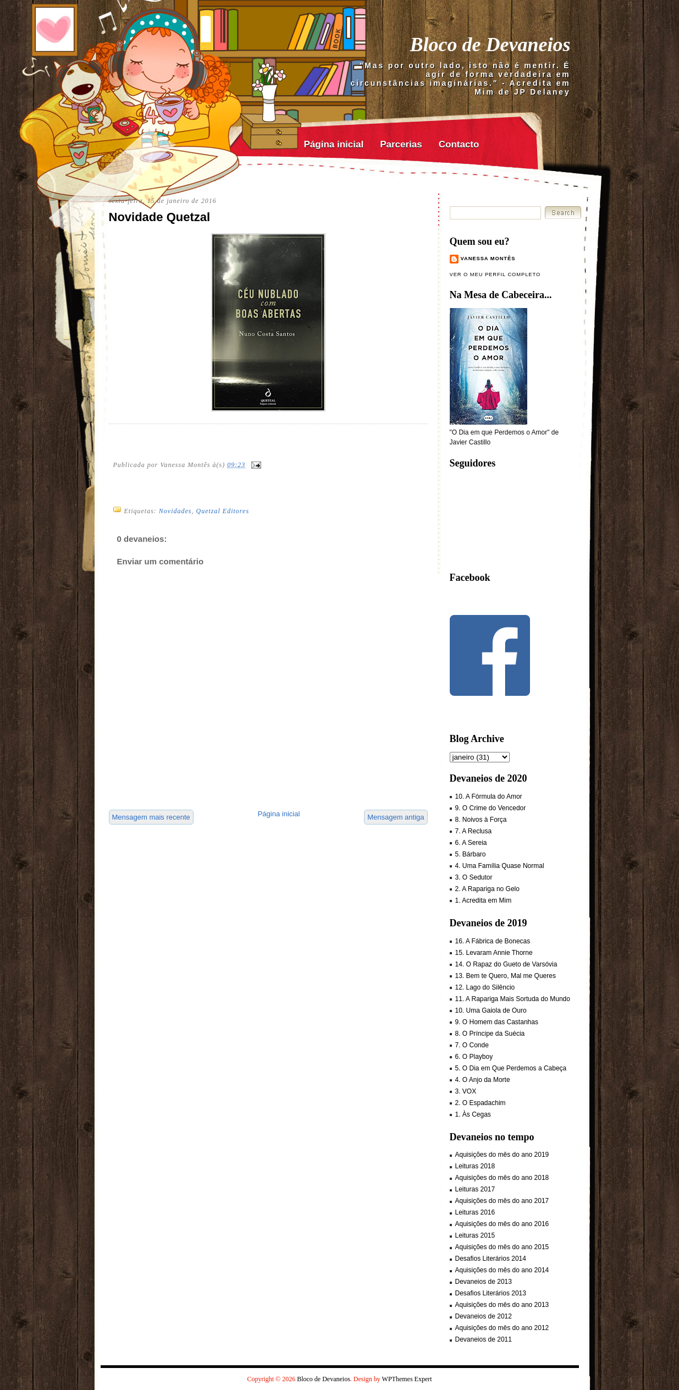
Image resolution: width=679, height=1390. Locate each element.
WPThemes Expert (407, 1379)
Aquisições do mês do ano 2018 (502, 1178)
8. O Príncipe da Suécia (490, 1033)
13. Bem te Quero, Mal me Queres (505, 976)
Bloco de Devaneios (490, 45)
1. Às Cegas (473, 1114)
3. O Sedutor (474, 877)
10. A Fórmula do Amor (488, 796)
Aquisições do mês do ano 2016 (502, 1224)
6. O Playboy (474, 1057)
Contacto (459, 144)
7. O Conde (472, 1045)
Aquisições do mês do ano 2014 (502, 1270)
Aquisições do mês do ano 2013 (502, 1305)
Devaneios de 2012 (483, 1316)
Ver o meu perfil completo (495, 274)
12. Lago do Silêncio (485, 987)
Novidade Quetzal (160, 217)
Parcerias (401, 144)
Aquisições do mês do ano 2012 (502, 1328)
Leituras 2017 (475, 1189)
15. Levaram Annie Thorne (494, 953)
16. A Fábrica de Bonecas (493, 941)
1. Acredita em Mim (483, 900)
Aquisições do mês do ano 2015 (502, 1247)
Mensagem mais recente (151, 817)
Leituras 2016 (475, 1212)
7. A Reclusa (473, 831)
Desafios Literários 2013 (490, 1293)
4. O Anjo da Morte (482, 1080)
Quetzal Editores (223, 511)
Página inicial (334, 144)
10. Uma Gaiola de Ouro (491, 1010)
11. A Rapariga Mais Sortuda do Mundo (512, 999)
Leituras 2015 (475, 1235)
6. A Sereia (471, 843)
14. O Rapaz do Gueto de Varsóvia (506, 964)
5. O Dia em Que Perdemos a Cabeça (511, 1068)
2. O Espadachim (480, 1103)
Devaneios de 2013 (483, 1281)
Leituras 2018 (475, 1166)
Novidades (175, 511)
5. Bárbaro (470, 854)
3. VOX (466, 1091)
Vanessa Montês (488, 258)
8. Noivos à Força (481, 819)
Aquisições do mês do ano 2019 (502, 1154)
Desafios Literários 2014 (490, 1258)
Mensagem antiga (395, 817)
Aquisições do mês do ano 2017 (502, 1201)
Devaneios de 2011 (483, 1339)
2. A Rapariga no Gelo (487, 889)
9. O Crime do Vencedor (490, 808)
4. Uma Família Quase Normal (499, 866)
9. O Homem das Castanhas (496, 1022)
